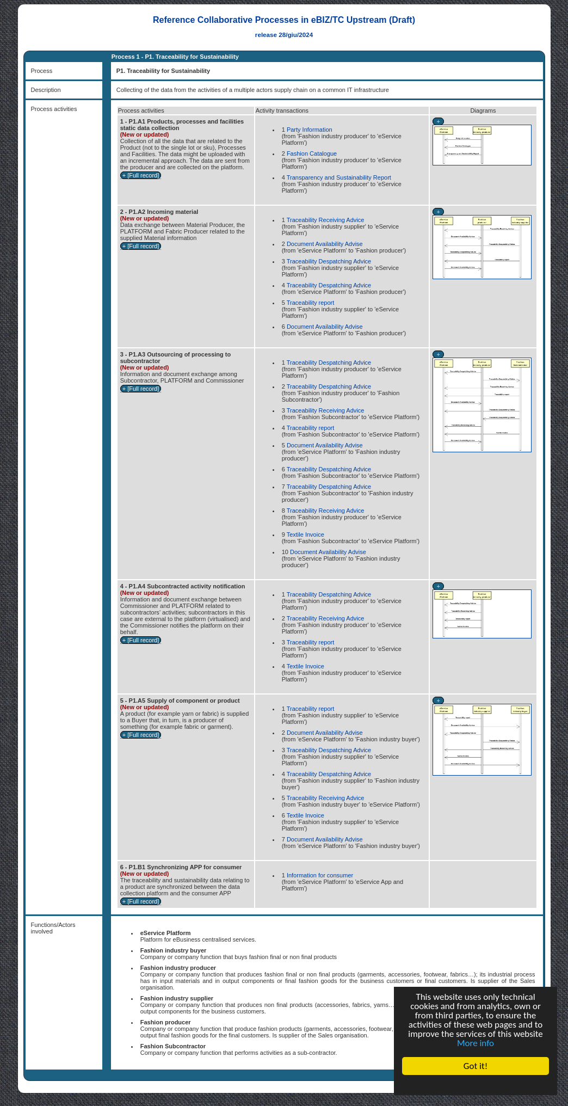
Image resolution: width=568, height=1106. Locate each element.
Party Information (309, 129)
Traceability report (311, 302)
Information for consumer (320, 875)
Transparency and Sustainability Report (339, 177)
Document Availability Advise (325, 244)
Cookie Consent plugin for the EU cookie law (475, 1085)
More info (475, 1043)
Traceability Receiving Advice (326, 220)
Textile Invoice (305, 534)
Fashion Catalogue (312, 153)
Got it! (475, 1066)
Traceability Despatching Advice (329, 261)
